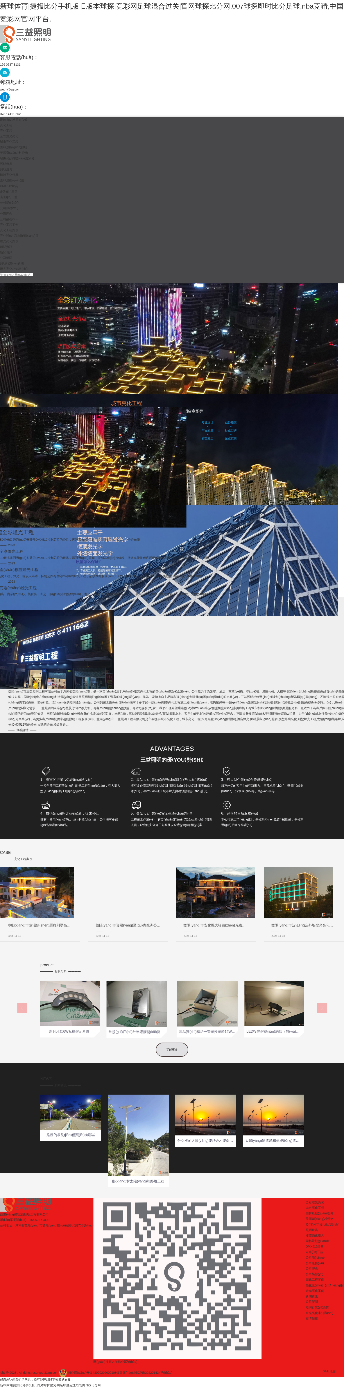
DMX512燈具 (9, 186)
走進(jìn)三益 (9, 191)
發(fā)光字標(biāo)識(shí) (17, 158)
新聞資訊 (6, 247)
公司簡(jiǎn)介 (9, 202)
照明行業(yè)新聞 (12, 263)
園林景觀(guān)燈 (12, 180)
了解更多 (172, 1063)
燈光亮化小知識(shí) (14, 269)
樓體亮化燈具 (9, 175)
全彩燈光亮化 (9, 136)
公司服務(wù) (9, 208)
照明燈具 (6, 164)
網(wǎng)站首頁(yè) (13, 119)
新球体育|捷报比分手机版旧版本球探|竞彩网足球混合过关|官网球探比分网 (50, 1385)
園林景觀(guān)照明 (13, 147)
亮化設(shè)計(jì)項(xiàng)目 (19, 235)
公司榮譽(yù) (9, 219)
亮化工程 (6, 125)
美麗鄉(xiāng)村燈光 (14, 152)
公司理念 (6, 213)
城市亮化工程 (9, 141)
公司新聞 (6, 258)
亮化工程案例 (9, 224)
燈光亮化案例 (9, 241)
